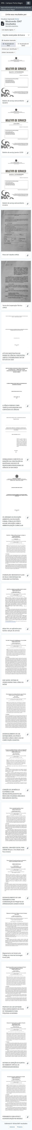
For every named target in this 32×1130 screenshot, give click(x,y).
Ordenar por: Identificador (9, 49)
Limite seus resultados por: (16, 14)
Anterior (12, 1127)
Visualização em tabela (23, 44)
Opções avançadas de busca (13, 35)
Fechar (17, 19)
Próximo (20, 1127)
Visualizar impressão (9, 40)
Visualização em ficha (8, 44)
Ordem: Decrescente (8, 52)
